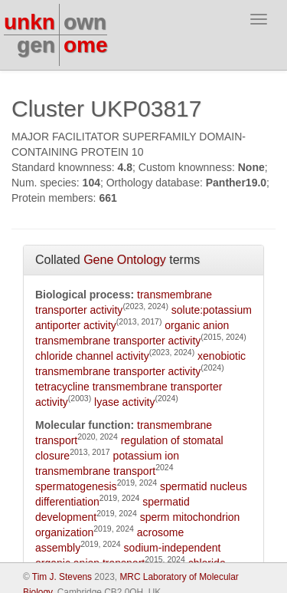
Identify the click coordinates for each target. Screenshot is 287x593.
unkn (29, 22)
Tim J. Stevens (62, 577)
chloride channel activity (92, 356)
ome (86, 45)
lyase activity (124, 402)
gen (36, 45)
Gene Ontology (124, 259)
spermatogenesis (76, 486)
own (85, 22)
